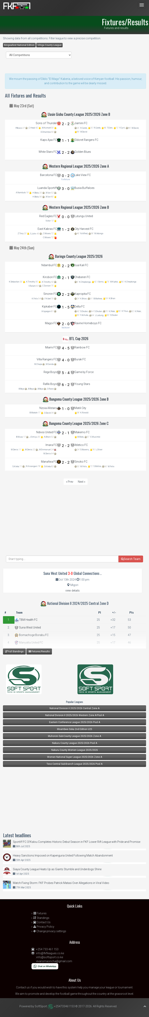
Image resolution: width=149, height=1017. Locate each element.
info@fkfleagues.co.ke (50, 953)
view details (72, 590)
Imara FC (51, 445)
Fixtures (40, 913)
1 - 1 (66, 140)
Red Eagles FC (48, 216)
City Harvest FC (83, 228)
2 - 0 (66, 324)
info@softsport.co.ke (49, 957)
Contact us (23, 987)
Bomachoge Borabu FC (31, 635)
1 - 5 (66, 307)
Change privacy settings (49, 931)
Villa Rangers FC (47, 359)
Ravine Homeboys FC (87, 323)
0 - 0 (66, 217)
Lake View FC (82, 175)
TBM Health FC (25, 619)
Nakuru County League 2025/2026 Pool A (74, 743)
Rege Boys (50, 372)
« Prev (69, 481)
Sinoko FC (80, 461)
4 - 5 (66, 348)
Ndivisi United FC (46, 432)
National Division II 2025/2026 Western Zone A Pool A (74, 715)
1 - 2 (66, 229)
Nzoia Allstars (48, 408)
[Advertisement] (74, 528)
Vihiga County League (49, 45)
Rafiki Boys (50, 384)
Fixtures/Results (39, 651)
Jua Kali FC (81, 265)
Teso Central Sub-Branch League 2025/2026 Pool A (74, 764)
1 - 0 (66, 408)
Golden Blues (82, 151)
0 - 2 (66, 175)
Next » (81, 481)
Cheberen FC (82, 277)
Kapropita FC (82, 293)
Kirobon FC (50, 277)
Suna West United (27, 627)
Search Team (130, 559)
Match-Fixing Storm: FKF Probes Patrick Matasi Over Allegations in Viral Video (61, 883)
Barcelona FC (48, 175)
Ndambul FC (49, 265)
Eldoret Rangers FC (86, 139)
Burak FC (80, 359)
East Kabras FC (47, 228)
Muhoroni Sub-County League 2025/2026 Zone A (74, 736)
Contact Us (42, 922)
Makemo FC (82, 432)
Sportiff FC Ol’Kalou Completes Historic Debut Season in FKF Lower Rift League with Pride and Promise (76, 841)
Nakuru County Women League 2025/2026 (74, 750)
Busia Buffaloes (84, 187)
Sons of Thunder (46, 123)
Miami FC (51, 347)
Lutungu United (83, 216)
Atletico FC (81, 445)
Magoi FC (51, 323)
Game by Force (84, 372)
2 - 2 (66, 124)
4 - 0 (66, 360)
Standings (41, 917)
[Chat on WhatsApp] (45, 966)
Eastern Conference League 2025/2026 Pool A (74, 722)
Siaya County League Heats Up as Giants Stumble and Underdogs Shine (57, 869)
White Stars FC (48, 151)
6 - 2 (66, 384)
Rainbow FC (82, 347)
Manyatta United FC (28, 642)
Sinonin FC (50, 293)
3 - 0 (66, 188)
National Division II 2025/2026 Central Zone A (74, 708)
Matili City (80, 408)
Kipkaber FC (49, 306)
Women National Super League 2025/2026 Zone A (74, 757)
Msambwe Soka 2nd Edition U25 (74, 729)
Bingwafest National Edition (19, 45)
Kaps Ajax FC (48, 139)
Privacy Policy (43, 926)
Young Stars (82, 384)
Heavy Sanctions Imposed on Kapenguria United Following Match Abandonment (63, 855)
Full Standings (14, 651)
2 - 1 (66, 278)
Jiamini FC (80, 123)
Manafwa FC (49, 461)
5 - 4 (66, 372)
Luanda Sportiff (47, 187)
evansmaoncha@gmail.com (54, 961)
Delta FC (79, 306)
